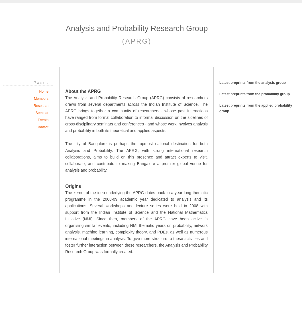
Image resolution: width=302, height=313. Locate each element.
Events (43, 120)
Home (43, 92)
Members (41, 99)
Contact (42, 127)
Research (41, 106)
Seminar (42, 113)
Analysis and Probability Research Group (137, 28)
